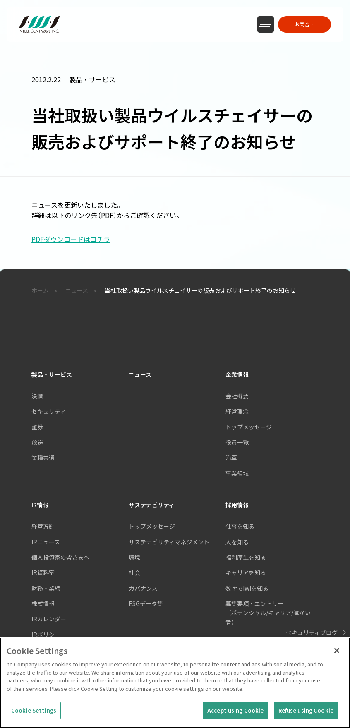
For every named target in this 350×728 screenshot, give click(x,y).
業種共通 (43, 457)
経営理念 (237, 411)
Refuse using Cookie (305, 712)
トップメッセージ (152, 526)
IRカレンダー (48, 619)
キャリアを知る (245, 572)
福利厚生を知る (245, 557)
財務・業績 (45, 588)
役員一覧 (237, 442)
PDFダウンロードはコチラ (70, 239)
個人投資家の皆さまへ (60, 557)
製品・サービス (51, 374)
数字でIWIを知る (246, 588)
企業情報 (237, 374)
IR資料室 (43, 572)
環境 (134, 557)
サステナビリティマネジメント (169, 542)
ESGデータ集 (146, 603)
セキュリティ (48, 411)
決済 (37, 396)
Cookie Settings (33, 712)
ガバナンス (143, 588)
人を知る (237, 542)
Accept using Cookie (235, 712)
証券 (37, 427)
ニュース (140, 374)
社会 (134, 572)
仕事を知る (239, 526)
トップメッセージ (248, 427)
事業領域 (237, 473)
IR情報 (39, 504)
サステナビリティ (152, 504)
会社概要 (237, 396)
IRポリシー (45, 634)
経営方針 (43, 526)
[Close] (337, 652)
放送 (37, 442)
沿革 (231, 457)
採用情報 (237, 504)
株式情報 (43, 603)
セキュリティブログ (312, 632)
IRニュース (45, 542)
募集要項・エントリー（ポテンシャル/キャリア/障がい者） (268, 612)
